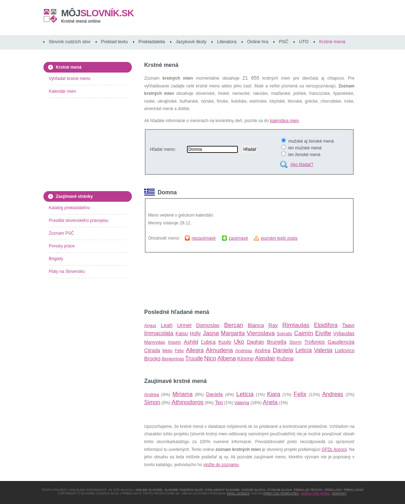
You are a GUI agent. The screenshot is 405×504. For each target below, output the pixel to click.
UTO (304, 41)
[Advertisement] (227, 280)
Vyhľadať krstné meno (69, 78)
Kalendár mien (62, 91)
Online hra (257, 41)
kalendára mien (284, 120)
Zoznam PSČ (61, 233)
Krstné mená (332, 41)
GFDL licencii (334, 449)
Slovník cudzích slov (69, 41)
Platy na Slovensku (67, 271)
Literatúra (226, 41)
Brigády (56, 258)
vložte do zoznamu (221, 464)
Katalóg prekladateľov (69, 207)
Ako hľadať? (301, 164)
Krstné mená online (80, 21)
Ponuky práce (62, 246)
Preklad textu (114, 41)
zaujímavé (238, 238)
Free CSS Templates (281, 493)
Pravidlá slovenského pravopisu (78, 220)
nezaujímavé (204, 238)
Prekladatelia (152, 41)
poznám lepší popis (279, 238)
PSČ (283, 41)
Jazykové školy (191, 41)
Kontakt (339, 493)
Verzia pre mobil (315, 493)
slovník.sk (97, 13)
